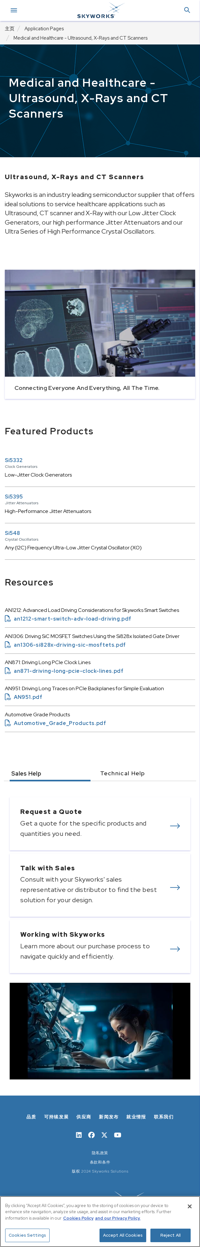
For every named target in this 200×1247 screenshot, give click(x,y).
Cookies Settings (27, 1235)
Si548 (12, 533)
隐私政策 (100, 1152)
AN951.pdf (23, 697)
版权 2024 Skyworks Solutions (100, 1171)
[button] (187, 10)
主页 (9, 28)
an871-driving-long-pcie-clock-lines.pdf (64, 671)
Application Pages (44, 28)
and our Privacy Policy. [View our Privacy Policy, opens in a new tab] (117, 1218)
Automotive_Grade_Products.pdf (55, 723)
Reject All (170, 1235)
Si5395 (14, 496)
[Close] (190, 1206)
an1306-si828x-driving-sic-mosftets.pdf (65, 645)
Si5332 (14, 460)
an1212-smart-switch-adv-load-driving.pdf (68, 618)
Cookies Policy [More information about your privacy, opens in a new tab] (78, 1218)
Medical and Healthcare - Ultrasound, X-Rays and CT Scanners (81, 38)
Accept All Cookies (123, 1235)
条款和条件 (100, 1162)
